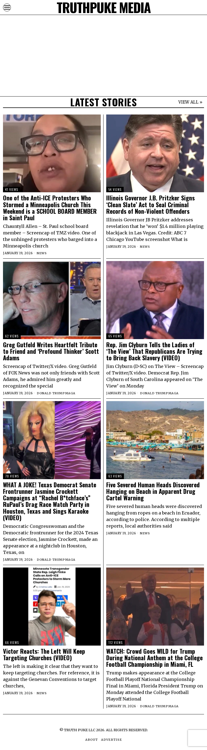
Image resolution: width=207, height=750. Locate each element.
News (42, 253)
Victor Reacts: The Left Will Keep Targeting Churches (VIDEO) (44, 654)
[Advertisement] (103, 38)
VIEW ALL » (190, 102)
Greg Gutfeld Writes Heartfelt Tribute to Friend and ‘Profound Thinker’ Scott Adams (51, 351)
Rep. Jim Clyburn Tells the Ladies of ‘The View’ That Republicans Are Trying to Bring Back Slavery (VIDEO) (154, 351)
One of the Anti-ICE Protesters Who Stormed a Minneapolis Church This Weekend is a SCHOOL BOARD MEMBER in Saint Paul (50, 207)
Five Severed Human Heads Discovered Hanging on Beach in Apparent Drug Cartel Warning (153, 491)
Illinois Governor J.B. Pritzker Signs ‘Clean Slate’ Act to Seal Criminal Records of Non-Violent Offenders (150, 204)
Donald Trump (51, 393)
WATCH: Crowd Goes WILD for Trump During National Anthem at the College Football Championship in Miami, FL (154, 658)
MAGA (70, 393)
